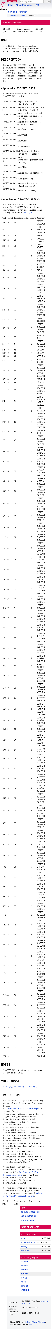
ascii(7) (27, 212)
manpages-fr (22, 15)
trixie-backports (27, 1242)
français (24, 1273)
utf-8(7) (33, 1087)
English (24, 1265)
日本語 (23, 1277)
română (24, 1286)
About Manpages (24, 5)
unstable (12, 15)
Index (10, 5)
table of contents (30, 1227)
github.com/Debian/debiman (34, 1322)
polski (23, 1281)
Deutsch (24, 1261)
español (24, 1269)
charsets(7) (20, 1087)
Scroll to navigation (12, 22)
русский (24, 1290)
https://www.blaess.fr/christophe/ (22, 1108)
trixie (22, 1238)
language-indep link (29, 1212)
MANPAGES (12, 1)
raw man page (27, 1220)
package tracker (28, 1216)
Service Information (17, 12)
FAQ (37, 5)
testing (23, 1246)
